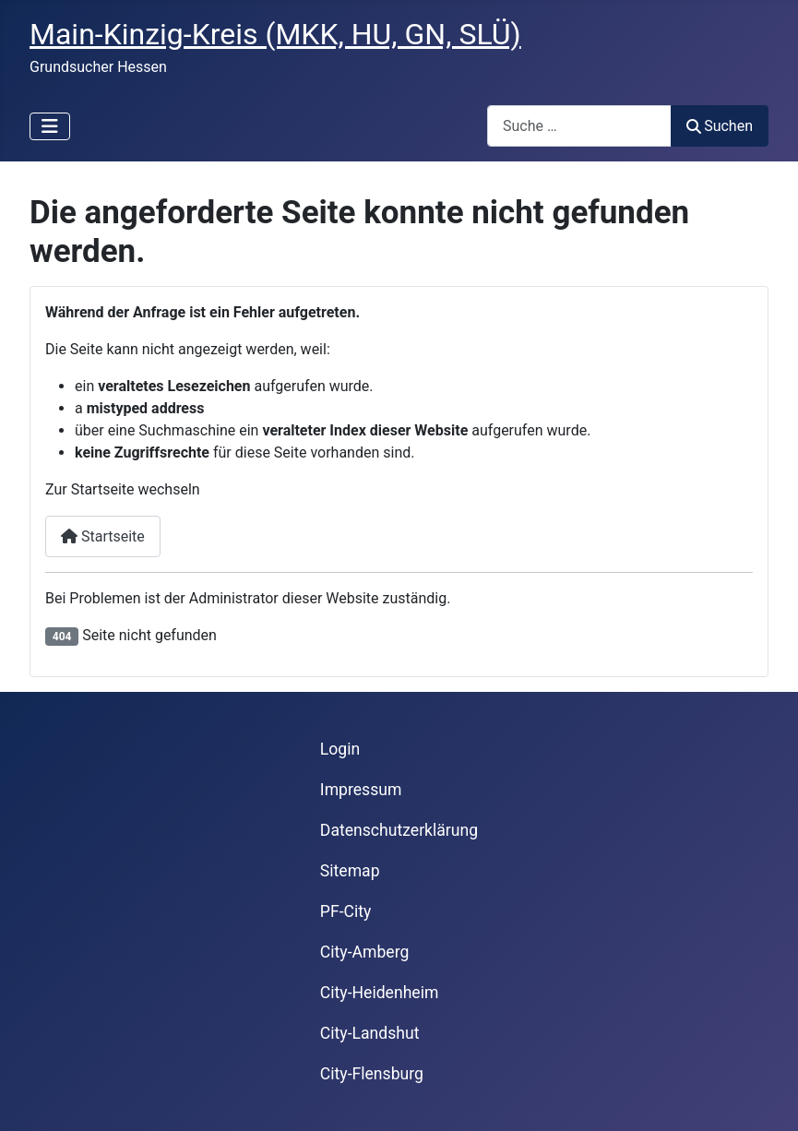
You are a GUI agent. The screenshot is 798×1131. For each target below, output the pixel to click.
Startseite (103, 536)
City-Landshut (370, 1033)
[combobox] (579, 126)
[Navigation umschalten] (50, 126)
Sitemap (350, 871)
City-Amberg (364, 952)
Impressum (361, 789)
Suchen (719, 126)
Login (340, 749)
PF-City (346, 911)
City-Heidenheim (379, 992)
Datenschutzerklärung (399, 830)
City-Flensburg (371, 1074)
